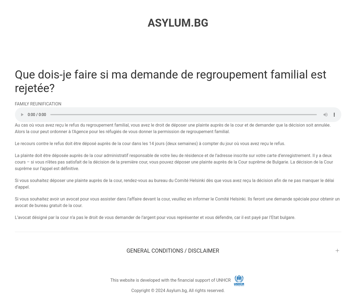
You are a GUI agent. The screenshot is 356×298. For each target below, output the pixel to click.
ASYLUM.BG (178, 23)
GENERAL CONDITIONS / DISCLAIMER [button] (172, 250)
